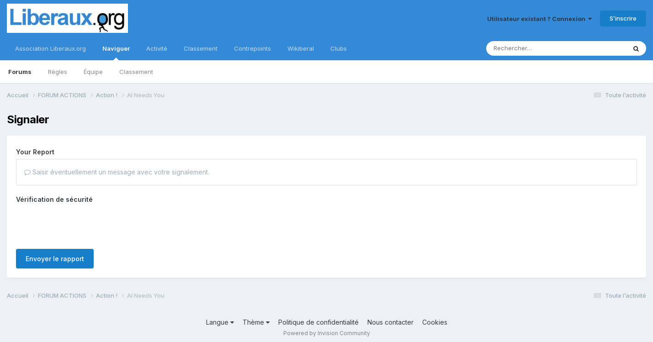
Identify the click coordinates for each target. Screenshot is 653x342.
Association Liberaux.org (50, 48)
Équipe (93, 71)
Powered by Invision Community (326, 328)
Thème (256, 317)
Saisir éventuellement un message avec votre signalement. (116, 172)
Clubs (338, 48)
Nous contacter (390, 317)
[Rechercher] (529, 48)
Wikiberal (300, 48)
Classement (136, 71)
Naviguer (116, 52)
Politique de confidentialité (318, 317)
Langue (220, 317)
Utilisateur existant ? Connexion (539, 18)
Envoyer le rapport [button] (55, 223)
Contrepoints (252, 48)
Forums (20, 71)
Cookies (434, 317)
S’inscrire (623, 18)
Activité (156, 48)
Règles (57, 71)
